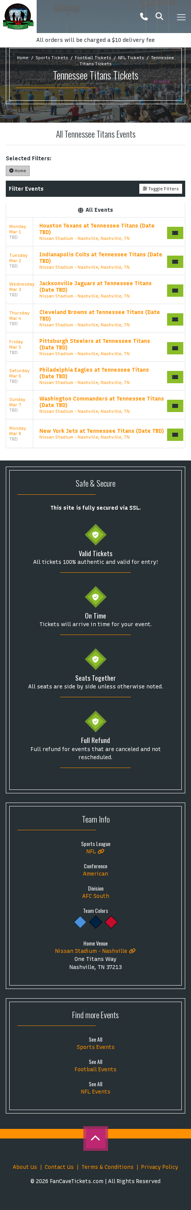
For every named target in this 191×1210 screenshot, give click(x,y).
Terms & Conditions (107, 1167)
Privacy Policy (159, 1167)
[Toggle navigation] (181, 16)
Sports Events (96, 1047)
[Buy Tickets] (175, 233)
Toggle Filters (161, 188)
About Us (25, 1167)
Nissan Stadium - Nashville (95, 951)
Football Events (95, 1069)
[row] (95, 232)
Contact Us (59, 1167)
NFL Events (95, 1092)
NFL (95, 851)
